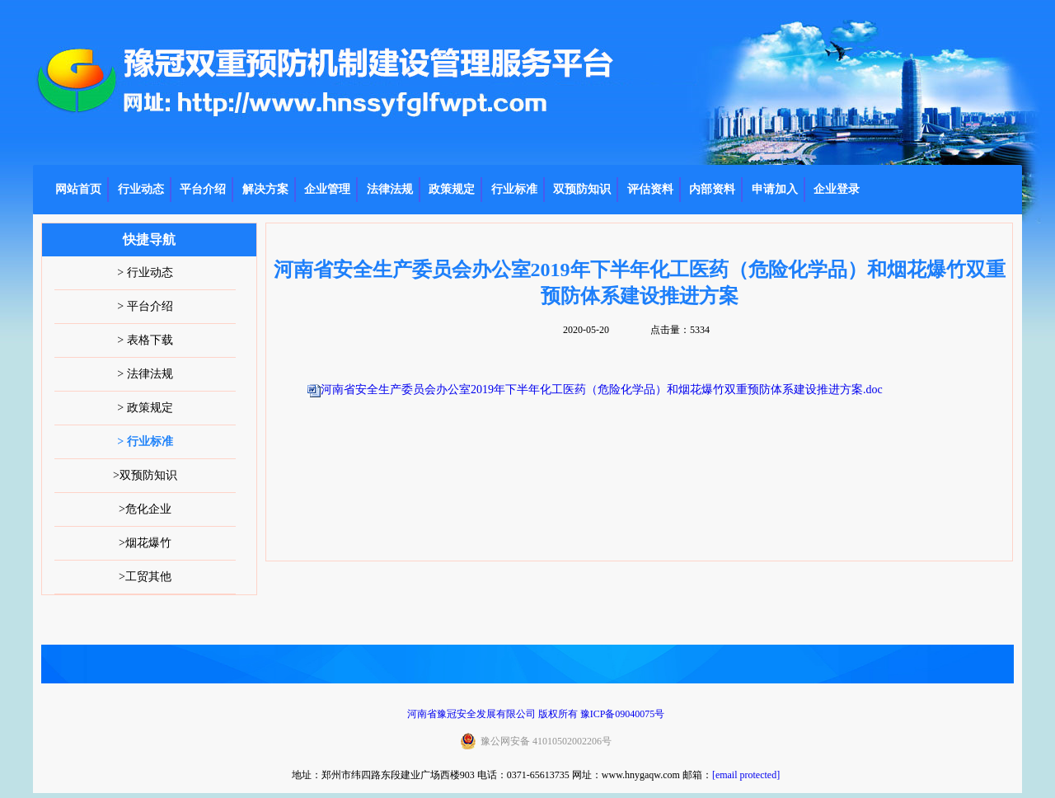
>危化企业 (145, 509)
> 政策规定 (144, 407)
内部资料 (712, 189)
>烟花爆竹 (145, 543)
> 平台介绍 (144, 306)
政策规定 (452, 189)
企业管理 (327, 189)
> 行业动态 (144, 272)
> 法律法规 (144, 374)
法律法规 (390, 189)
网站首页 (78, 189)
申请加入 (775, 189)
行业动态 (141, 189)
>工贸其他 (145, 576)
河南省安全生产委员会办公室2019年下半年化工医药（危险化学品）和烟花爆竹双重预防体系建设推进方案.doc (602, 389)
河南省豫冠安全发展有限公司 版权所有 (492, 714)
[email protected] (746, 775)
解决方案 (265, 189)
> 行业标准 (144, 441)
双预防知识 (582, 189)
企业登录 (837, 189)
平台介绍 (203, 189)
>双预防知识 (145, 475)
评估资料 (650, 189)
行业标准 (514, 189)
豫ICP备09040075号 (622, 714)
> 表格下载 (144, 340)
